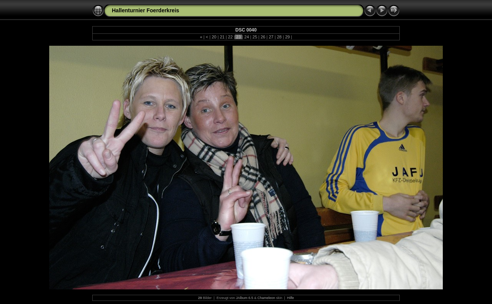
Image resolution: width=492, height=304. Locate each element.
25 (254, 37)
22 (230, 37)
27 (271, 37)
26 (262, 37)
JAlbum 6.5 (244, 298)
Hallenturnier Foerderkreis (145, 10)
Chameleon (266, 298)
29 (287, 37)
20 (214, 37)
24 (246, 37)
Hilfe (290, 298)
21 (222, 37)
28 (279, 37)
